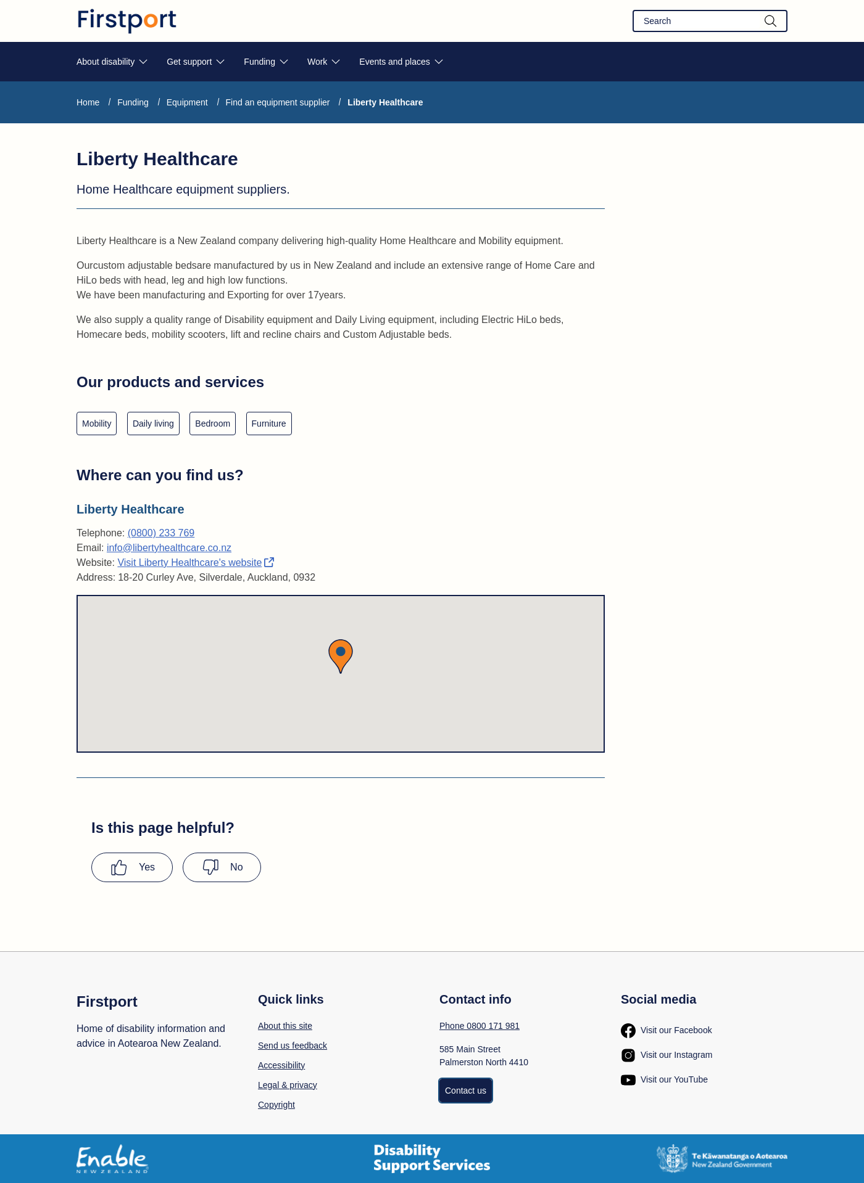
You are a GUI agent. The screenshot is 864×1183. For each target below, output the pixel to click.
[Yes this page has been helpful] (132, 867)
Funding (133, 102)
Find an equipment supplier (278, 102)
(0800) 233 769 (161, 533)
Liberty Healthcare (385, 102)
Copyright (276, 1105)
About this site (285, 1026)
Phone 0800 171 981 (479, 1026)
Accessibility (281, 1065)
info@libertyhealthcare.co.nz (169, 547)
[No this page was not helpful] (221, 867)
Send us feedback (292, 1045)
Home (88, 102)
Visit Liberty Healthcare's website (195, 562)
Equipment (187, 102)
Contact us (465, 1090)
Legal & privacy (287, 1085)
